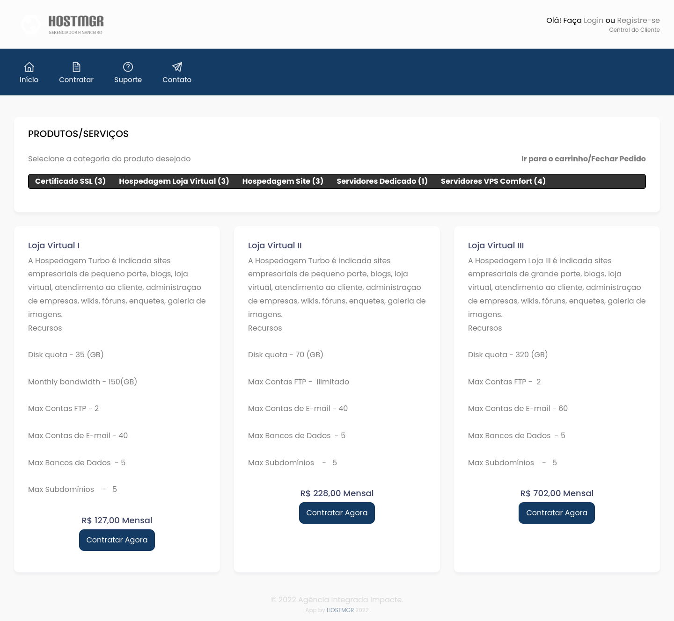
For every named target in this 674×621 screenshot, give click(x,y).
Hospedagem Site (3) (283, 181)
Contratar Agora (117, 539)
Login (593, 20)
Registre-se (638, 20)
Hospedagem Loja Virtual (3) (174, 181)
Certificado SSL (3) (70, 181)
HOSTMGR (340, 610)
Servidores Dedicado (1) (382, 181)
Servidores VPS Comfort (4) (493, 181)
